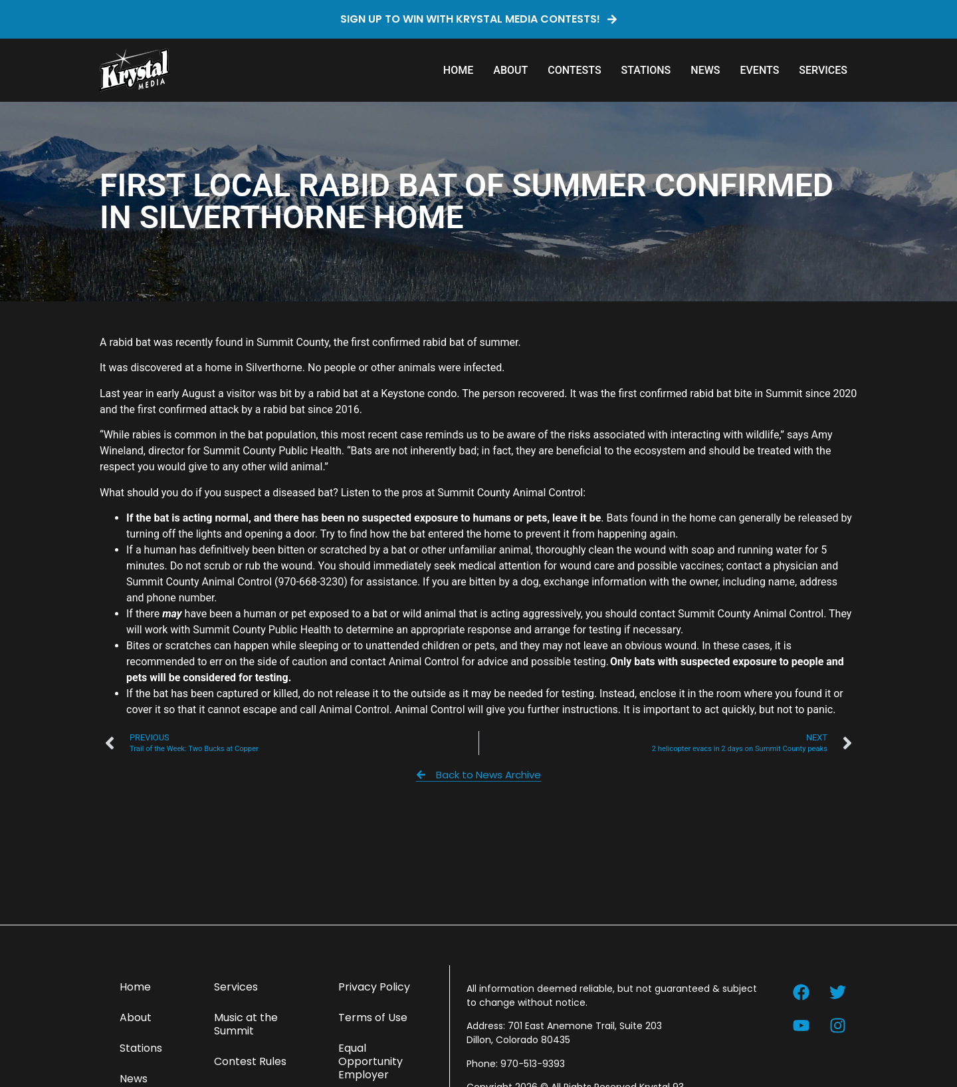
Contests (574, 70)
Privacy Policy (374, 987)
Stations (646, 70)
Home (458, 70)
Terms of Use (372, 1017)
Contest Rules (250, 1061)
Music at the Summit (246, 1024)
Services (823, 70)
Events (759, 70)
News (705, 70)
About (510, 70)
